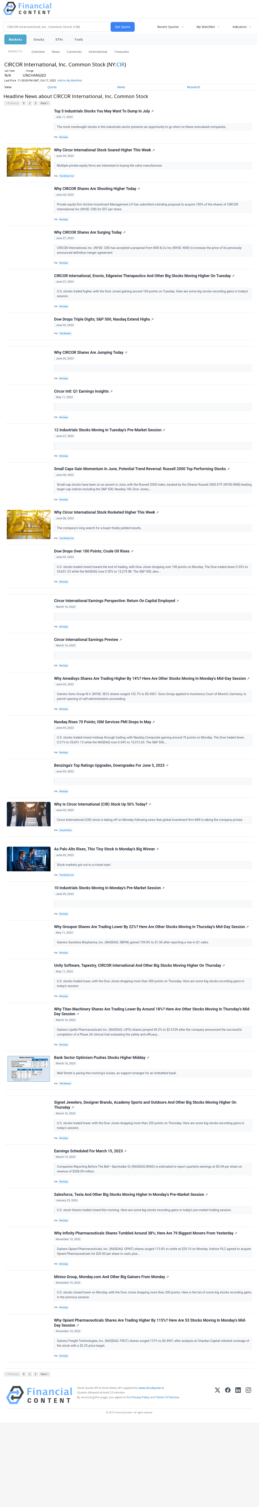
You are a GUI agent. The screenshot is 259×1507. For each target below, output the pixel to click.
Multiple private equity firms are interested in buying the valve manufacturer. (111, 169)
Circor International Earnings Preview (89, 676)
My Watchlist (205, 27)
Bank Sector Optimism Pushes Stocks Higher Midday (102, 1121)
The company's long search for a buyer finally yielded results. (100, 556)
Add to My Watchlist (69, 80)
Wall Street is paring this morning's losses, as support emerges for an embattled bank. (118, 1137)
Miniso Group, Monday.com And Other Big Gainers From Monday (112, 1355)
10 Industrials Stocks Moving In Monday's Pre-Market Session (110, 941)
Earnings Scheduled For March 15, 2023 (91, 1221)
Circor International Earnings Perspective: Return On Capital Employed (117, 635)
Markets (15, 39)
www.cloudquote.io (151, 1472)
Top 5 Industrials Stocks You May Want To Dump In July (104, 112)
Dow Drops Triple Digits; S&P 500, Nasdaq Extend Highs (104, 332)
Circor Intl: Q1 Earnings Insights (84, 411)
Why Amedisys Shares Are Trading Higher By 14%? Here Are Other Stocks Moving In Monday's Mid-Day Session (152, 718)
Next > (45, 103)
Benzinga (64, 138)
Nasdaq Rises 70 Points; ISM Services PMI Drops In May (105, 763)
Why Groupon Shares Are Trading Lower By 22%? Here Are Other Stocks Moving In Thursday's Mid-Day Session (152, 983)
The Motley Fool (68, 179)
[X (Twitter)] (217, 1479)
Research (193, 87)
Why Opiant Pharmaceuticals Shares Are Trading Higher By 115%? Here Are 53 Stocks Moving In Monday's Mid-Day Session (151, 1403)
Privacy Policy (141, 1481)
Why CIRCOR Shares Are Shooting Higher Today (98, 194)
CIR (121, 64)
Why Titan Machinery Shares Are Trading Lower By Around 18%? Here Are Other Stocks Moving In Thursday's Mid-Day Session (153, 1072)
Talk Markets (66, 347)
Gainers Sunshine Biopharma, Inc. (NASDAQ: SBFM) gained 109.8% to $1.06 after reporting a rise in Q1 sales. (134, 999)
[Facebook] (227, 1479)
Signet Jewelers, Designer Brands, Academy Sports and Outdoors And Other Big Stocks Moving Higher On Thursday (146, 1173)
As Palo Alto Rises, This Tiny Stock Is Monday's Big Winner (107, 900)
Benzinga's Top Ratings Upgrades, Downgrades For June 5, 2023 (112, 810)
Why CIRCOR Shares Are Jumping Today (91, 370)
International (98, 52)
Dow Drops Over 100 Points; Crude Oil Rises (94, 581)
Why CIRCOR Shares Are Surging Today (90, 240)
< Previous (12, 103)
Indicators (240, 27)
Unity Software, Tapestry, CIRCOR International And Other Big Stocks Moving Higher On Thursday (140, 1024)
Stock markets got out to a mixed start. (85, 916)
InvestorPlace (66, 877)
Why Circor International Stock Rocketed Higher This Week (107, 540)
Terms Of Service (167, 1481)
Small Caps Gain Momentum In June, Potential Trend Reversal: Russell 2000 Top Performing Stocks (142, 494)
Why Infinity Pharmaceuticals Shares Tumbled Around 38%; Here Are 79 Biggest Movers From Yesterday (146, 1309)
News (56, 52)
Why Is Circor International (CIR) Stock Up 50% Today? (103, 851)
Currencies (74, 52)
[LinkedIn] (238, 1479)
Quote (52, 87)
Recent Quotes (168, 27)
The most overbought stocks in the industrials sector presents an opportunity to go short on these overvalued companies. (143, 127)
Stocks (38, 39)
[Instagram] (248, 1479)
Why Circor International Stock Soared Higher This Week (105, 153)
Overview (38, 52)
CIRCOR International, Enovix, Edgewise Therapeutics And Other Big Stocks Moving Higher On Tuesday (145, 286)
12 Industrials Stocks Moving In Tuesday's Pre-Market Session (110, 452)
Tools (78, 39)
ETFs (59, 39)
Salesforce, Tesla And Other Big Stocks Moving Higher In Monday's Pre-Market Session (131, 1267)
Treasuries (121, 52)
